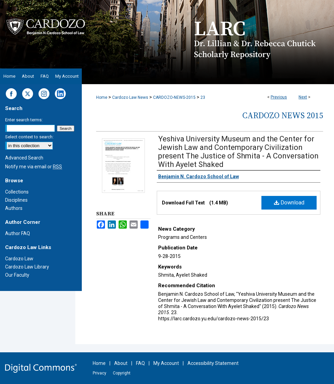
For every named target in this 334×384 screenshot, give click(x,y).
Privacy (99, 373)
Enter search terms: (24, 119)
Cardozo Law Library (27, 267)
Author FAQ (17, 233)
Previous (279, 97)
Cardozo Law (19, 258)
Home (101, 97)
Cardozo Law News (130, 97)
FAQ (140, 363)
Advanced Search (24, 157)
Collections (17, 192)
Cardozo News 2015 (282, 115)
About (120, 363)
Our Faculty (17, 275)
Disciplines (16, 200)
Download (289, 202)
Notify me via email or (33, 166)
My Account (166, 363)
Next (303, 97)
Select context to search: (29, 136)
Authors (13, 208)
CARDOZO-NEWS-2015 (174, 97)
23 (202, 97)
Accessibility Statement (213, 363)
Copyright (122, 373)
